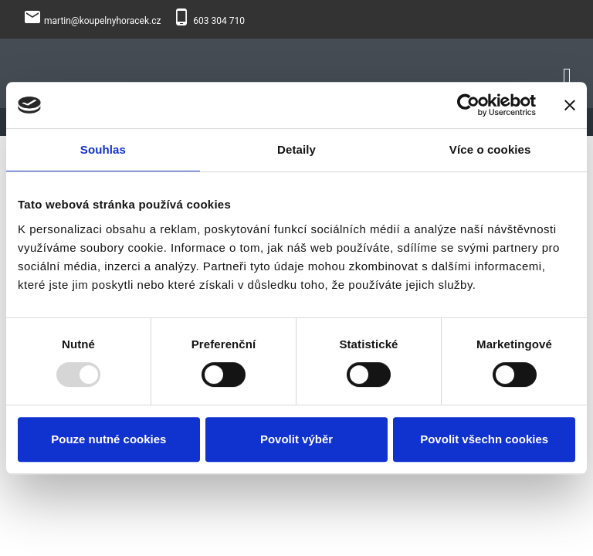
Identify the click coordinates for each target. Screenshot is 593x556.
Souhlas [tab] (103, 149)
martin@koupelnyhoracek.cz (102, 20)
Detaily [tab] (296, 149)
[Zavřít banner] (569, 105)
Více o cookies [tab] (490, 149)
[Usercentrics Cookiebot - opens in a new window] (468, 105)
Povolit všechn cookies (484, 439)
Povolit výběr (296, 439)
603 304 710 (219, 20)
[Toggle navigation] (567, 74)
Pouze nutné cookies (108, 439)
